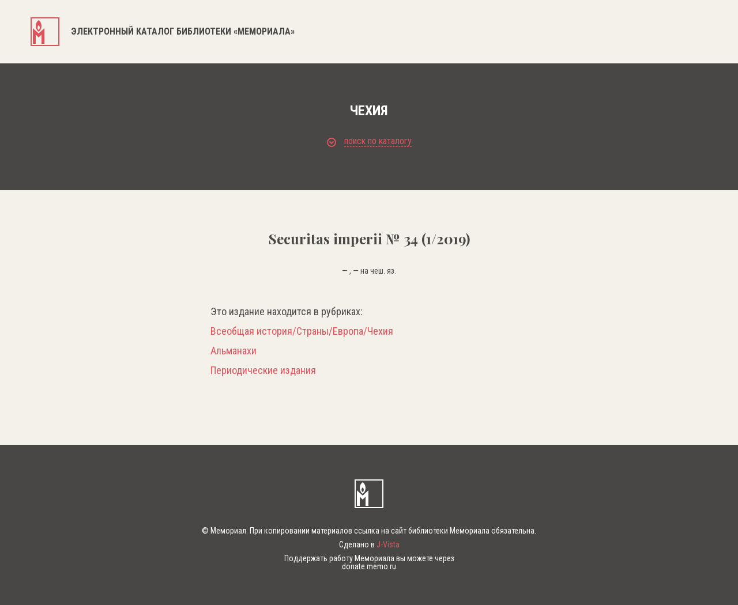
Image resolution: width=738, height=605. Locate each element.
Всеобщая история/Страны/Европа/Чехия (301, 331)
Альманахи (233, 351)
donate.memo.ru (369, 566)
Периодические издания (263, 370)
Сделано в (369, 544)
